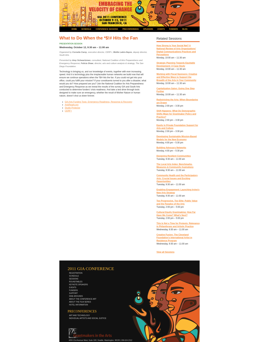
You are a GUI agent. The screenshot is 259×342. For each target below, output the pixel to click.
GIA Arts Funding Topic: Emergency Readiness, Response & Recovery (98, 102)
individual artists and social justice (87, 318)
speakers (148, 29)
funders (173, 29)
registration (75, 273)
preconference (130, 29)
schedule (86, 29)
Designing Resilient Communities (173, 156)
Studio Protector (72, 108)
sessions (73, 279)
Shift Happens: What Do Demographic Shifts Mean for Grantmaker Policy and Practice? (176, 114)
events (161, 29)
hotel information (78, 305)
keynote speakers (78, 285)
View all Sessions (165, 252)
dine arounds (76, 296)
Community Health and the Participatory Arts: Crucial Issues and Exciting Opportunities (177, 178)
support (73, 293)
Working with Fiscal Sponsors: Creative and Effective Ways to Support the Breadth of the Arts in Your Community (176, 77)
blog (185, 29)
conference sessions (107, 29)
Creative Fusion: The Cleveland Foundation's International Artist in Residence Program (174, 237)
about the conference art (82, 299)
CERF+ (68, 111)
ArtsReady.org (71, 104)
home (74, 29)
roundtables (75, 282)
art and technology (79, 315)
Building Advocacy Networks (171, 147)
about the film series (80, 302)
